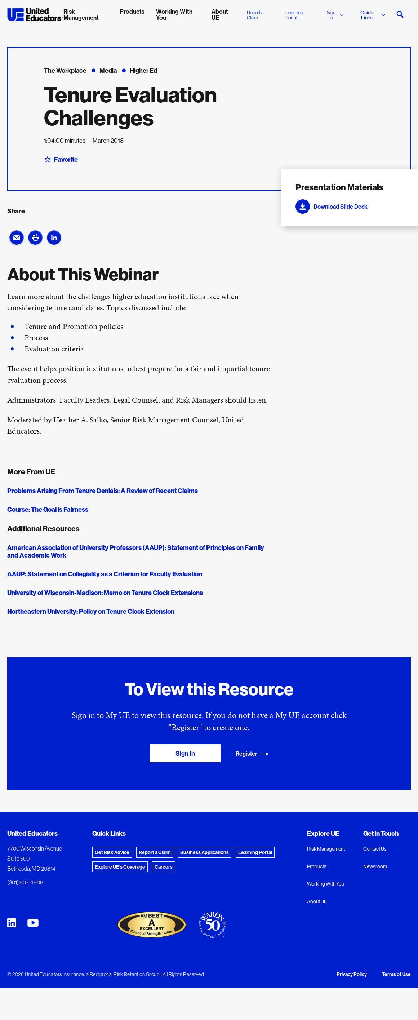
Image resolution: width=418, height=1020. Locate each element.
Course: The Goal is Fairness (47, 509)
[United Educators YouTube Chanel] (33, 923)
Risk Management (326, 849)
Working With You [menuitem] (174, 14)
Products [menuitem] (132, 11)
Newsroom (375, 866)
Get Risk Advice (112, 852)
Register (252, 754)
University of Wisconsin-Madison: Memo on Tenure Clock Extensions (105, 593)
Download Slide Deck (331, 206)
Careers (164, 867)
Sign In (335, 15)
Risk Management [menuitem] (81, 14)
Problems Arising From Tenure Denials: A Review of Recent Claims (102, 491)
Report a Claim (255, 15)
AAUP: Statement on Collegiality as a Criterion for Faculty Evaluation (104, 574)
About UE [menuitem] (220, 14)
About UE (317, 901)
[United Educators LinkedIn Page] (11, 922)
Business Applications (204, 852)
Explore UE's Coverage (120, 867)
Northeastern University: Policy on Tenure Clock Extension (90, 611)
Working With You (325, 884)
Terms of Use (396, 974)
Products (316, 866)
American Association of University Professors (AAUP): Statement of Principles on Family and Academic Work (135, 552)
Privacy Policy (352, 974)
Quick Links (372, 15)
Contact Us (375, 849)
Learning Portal (294, 15)
